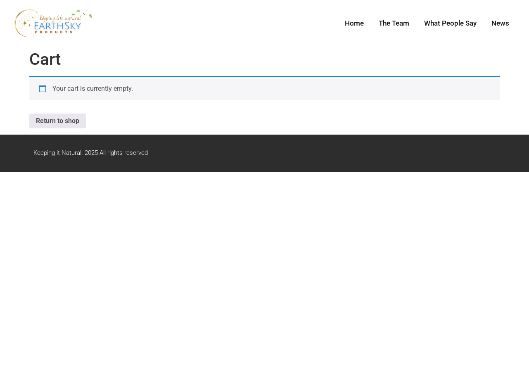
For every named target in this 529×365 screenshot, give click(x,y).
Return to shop (57, 121)
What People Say (450, 23)
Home (354, 23)
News (500, 23)
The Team (394, 23)
